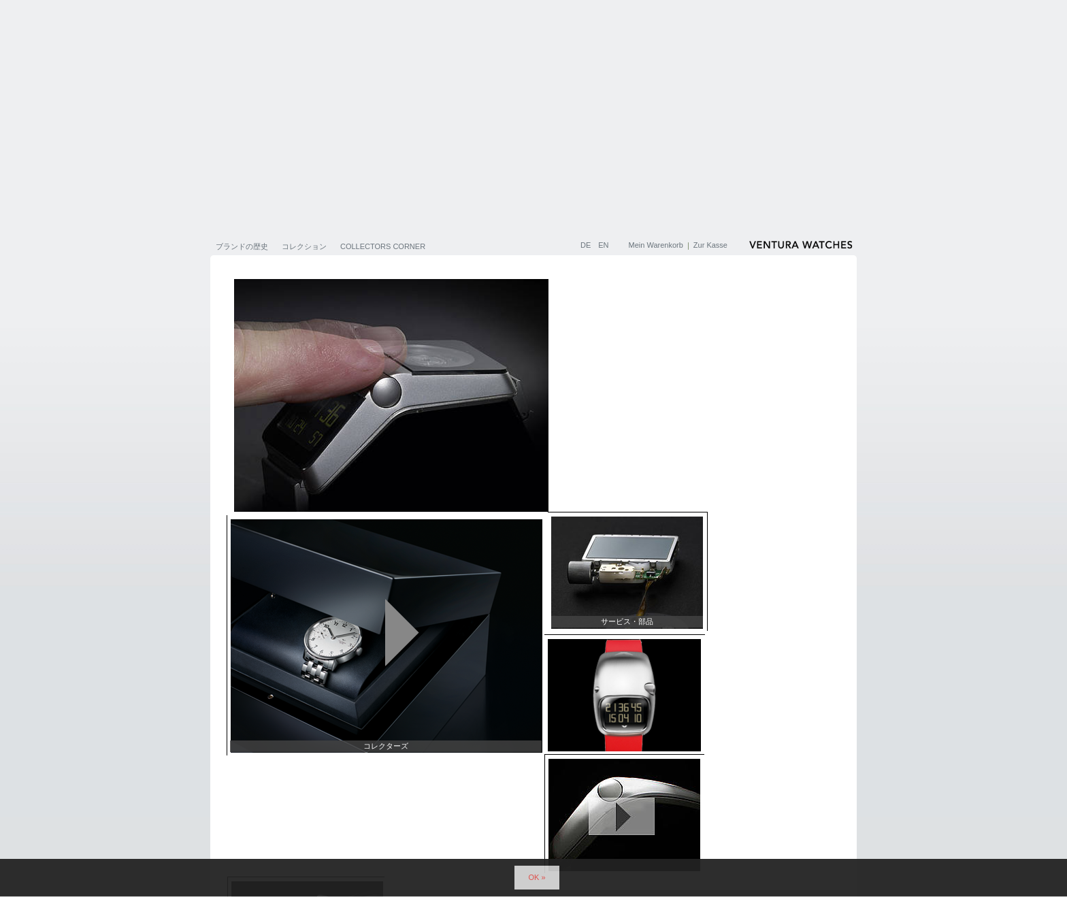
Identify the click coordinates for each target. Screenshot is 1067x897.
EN (603, 245)
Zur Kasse (710, 245)
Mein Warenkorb (656, 245)
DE (586, 245)
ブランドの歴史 (242, 246)
